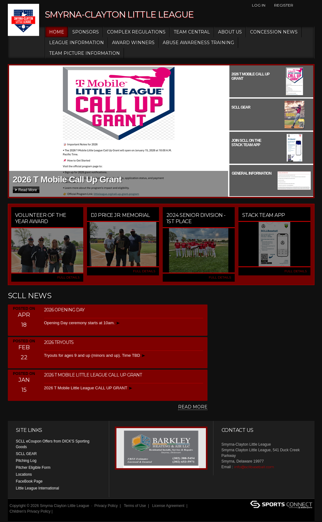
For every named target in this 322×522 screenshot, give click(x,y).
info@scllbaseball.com (254, 466)
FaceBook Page (29, 481)
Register (283, 5)
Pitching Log (26, 460)
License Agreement (168, 506)
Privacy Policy (106, 506)
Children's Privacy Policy (30, 511)
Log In (258, 5)
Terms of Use (135, 506)
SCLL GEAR (26, 454)
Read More (27, 190)
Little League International (37, 488)
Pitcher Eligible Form (33, 467)
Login (16, 517)
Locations (24, 474)
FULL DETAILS (68, 277)
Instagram (311, 5)
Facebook (300, 5)
